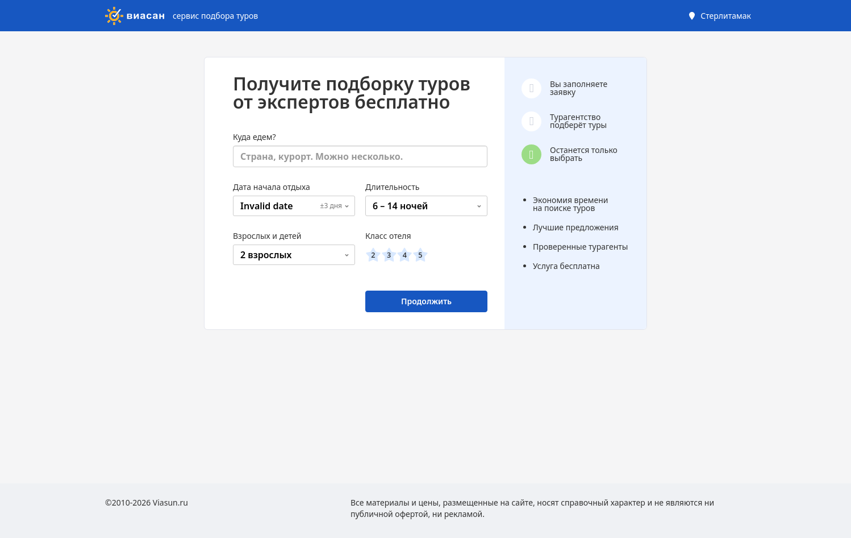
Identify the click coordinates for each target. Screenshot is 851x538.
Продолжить (426, 301)
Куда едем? (254, 136)
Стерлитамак (725, 15)
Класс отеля (388, 235)
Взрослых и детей (267, 235)
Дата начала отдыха (271, 186)
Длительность (392, 186)
